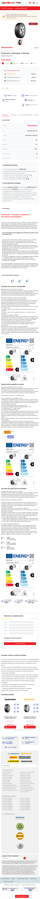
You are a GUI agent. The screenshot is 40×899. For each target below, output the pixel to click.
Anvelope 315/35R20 (25, 809)
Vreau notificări (5, 878)
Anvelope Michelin (7, 772)
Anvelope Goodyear (7, 777)
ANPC (13, 878)
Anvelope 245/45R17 (25, 803)
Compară (36, 47)
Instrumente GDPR (22, 878)
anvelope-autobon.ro (14, 885)
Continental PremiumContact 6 (10, 786)
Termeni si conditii (8, 881)
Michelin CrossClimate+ (26, 782)
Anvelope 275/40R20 (25, 806)
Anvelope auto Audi (25, 773)
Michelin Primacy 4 (25, 780)
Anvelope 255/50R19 (25, 804)
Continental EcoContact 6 (8, 788)
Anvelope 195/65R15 (7, 801)
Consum (5, 63)
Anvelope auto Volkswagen (27, 772)
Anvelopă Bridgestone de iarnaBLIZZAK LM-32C (10, 717)
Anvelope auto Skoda (25, 777)
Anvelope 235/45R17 (25, 798)
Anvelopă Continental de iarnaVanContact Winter (30, 717)
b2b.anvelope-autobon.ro (29, 885)
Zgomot (24, 63)
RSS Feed (33, 878)
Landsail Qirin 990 (7, 778)
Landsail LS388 (6, 782)
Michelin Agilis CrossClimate (27, 783)
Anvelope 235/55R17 (25, 801)
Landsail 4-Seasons (7, 783)
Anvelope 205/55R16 (7, 798)
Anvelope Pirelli (6, 773)
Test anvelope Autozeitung (27, 788)
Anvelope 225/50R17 (25, 799)
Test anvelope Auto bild (26, 786)
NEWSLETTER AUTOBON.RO (10, 856)
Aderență (14, 63)
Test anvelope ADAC (25, 785)
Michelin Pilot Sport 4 (25, 778)
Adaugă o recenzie (20, 643)
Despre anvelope (24, 791)
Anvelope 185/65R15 (7, 803)
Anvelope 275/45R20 (25, 808)
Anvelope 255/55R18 (7, 804)
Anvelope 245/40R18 (7, 809)
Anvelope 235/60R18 (7, 806)
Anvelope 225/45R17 (7, 799)
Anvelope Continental (7, 775)
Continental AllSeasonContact (10, 790)
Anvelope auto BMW (25, 775)
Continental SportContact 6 (9, 785)
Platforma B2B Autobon (26, 790)
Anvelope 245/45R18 (7, 808)
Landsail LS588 (6, 780)
